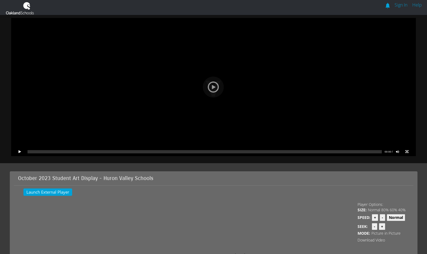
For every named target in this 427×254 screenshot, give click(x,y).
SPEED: (364, 217)
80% (385, 209)
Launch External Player (47, 192)
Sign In (401, 5)
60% (393, 209)
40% (401, 209)
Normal (374, 209)
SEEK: (363, 226)
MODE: (364, 233)
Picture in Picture (386, 233)
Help (417, 5)
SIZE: (362, 209)
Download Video (371, 240)
